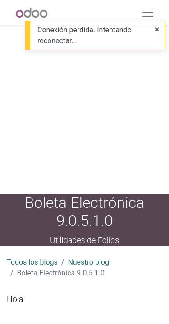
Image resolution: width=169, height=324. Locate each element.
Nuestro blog (88, 262)
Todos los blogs (32, 262)
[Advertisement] (84, 109)
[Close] (157, 29)
